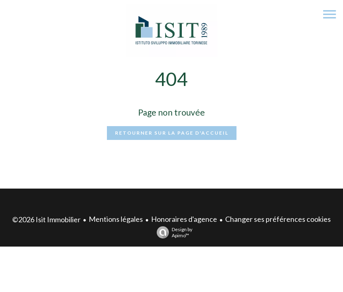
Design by (172, 232)
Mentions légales (116, 219)
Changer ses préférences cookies (278, 219)
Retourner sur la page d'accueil (171, 133)
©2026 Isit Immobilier (46, 219)
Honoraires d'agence (184, 219)
